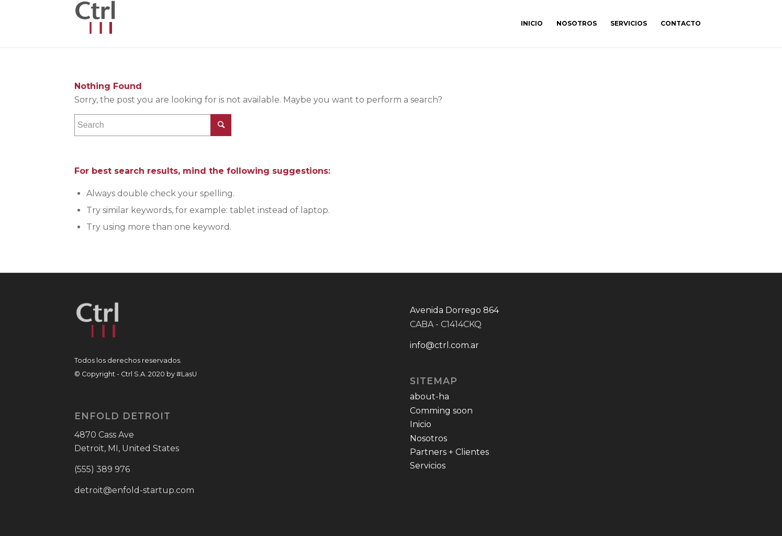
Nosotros (428, 438)
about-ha (429, 396)
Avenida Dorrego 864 (454, 310)
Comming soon (441, 411)
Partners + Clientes (449, 452)
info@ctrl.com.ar (444, 345)
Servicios (427, 466)
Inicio (420, 424)
